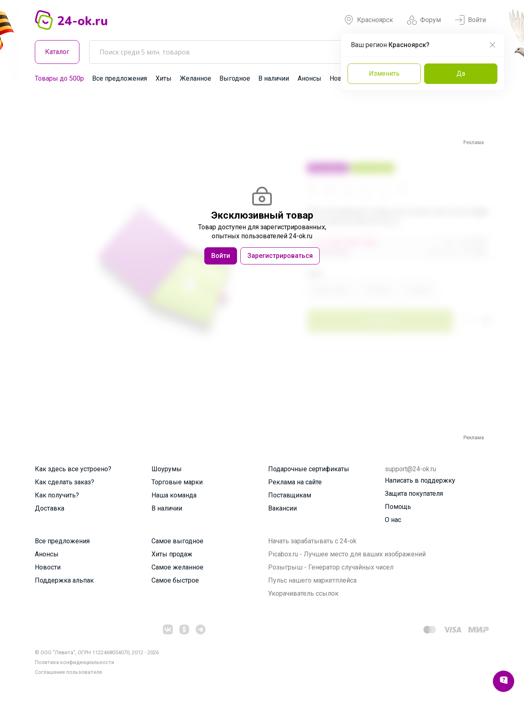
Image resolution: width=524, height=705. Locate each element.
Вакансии (282, 508)
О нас (393, 520)
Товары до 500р (59, 78)
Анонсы (309, 78)
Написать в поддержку (420, 480)
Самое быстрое (175, 580)
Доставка (49, 508)
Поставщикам (289, 495)
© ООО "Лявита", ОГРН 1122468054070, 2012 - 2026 (97, 652)
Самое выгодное (177, 541)
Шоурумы (166, 469)
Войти (470, 20)
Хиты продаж (171, 554)
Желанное (195, 78)
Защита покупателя (414, 493)
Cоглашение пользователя (68, 672)
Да (460, 73)
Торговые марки (177, 482)
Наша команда (173, 495)
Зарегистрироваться (280, 256)
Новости (48, 567)
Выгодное (234, 78)
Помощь (398, 507)
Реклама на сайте (295, 482)
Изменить (384, 73)
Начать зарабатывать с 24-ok (312, 541)
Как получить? (57, 495)
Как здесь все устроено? (73, 469)
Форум (424, 20)
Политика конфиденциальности (74, 662)
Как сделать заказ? (64, 482)
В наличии (273, 78)
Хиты (164, 78)
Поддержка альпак (64, 580)
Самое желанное (177, 567)
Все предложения (119, 78)
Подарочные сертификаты (308, 469)
